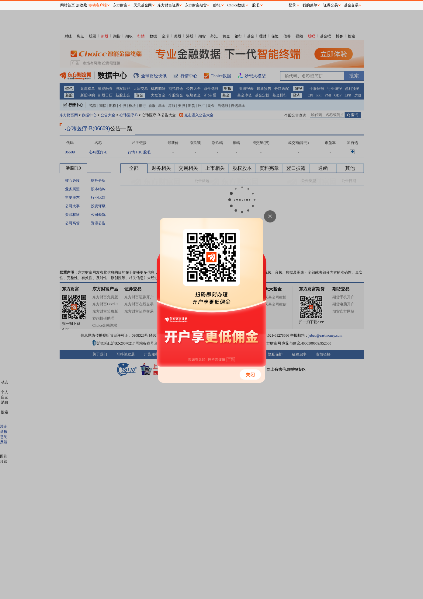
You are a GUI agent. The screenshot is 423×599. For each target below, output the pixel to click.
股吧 (255, 5)
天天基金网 (142, 5)
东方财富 (120, 5)
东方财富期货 (196, 5)
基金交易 (351, 5)
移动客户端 (97, 5)
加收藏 (81, 5)
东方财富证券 (168, 5)
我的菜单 (310, 5)
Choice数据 (236, 5)
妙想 (216, 5)
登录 (292, 5)
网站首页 (67, 5)
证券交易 (330, 5)
